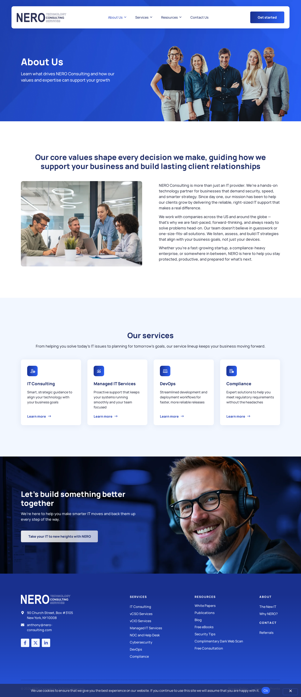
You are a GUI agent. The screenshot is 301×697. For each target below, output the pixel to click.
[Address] (49, 615)
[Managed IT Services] (162, 627)
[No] (290, 691)
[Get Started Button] (267, 17)
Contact (268, 623)
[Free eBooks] (227, 626)
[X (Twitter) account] (35, 643)
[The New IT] (269, 606)
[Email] (49, 627)
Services (138, 597)
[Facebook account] (25, 643)
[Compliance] (162, 656)
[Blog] (227, 619)
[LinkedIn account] (46, 643)
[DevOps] (162, 649)
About (265, 597)
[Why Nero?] (269, 613)
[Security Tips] (227, 634)
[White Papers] (227, 605)
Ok (266, 690)
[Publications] (227, 612)
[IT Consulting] (162, 606)
